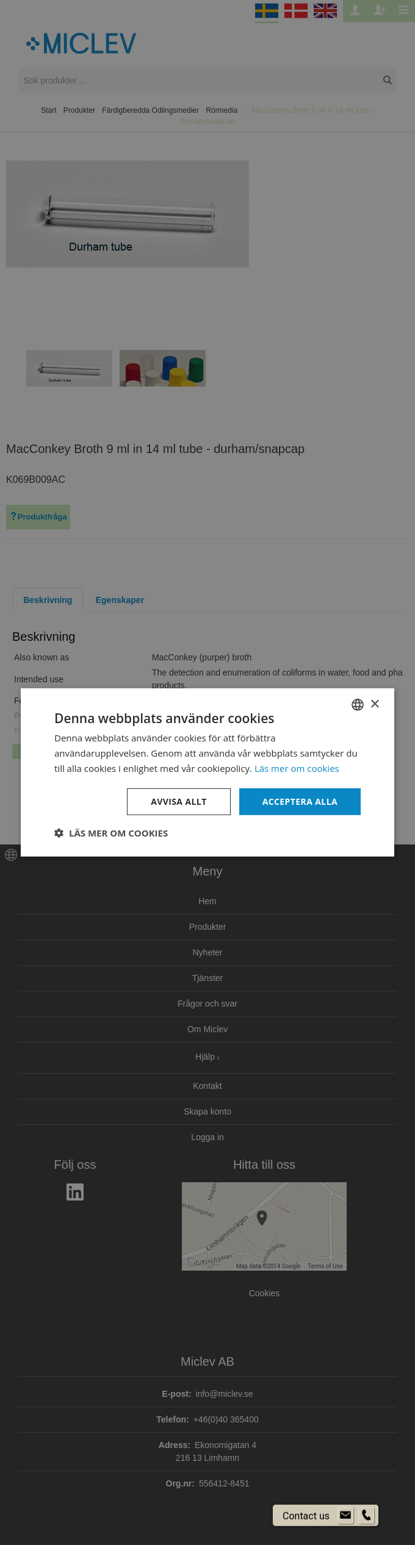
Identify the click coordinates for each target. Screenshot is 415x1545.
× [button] (374, 703)
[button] (111, 832)
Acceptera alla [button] (299, 801)
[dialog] (207, 772)
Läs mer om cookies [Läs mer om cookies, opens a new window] (296, 768)
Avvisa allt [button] (178, 801)
